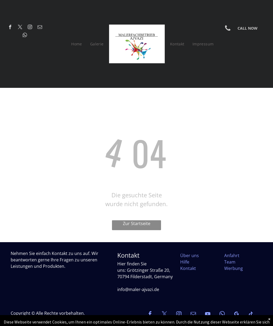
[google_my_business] (236, 314)
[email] (40, 28)
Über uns (189, 255)
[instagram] (30, 28)
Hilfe (184, 262)
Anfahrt (231, 255)
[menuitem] (76, 44)
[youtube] (208, 314)
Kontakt (188, 268)
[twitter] (20, 28)
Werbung (233, 268)
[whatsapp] (25, 36)
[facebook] (10, 28)
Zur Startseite (136, 223)
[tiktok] (251, 314)
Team (229, 262)
